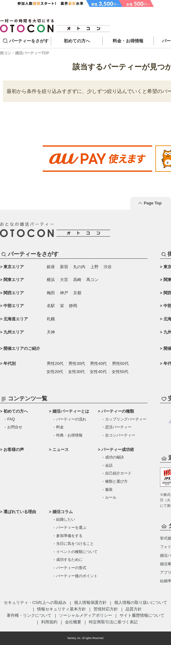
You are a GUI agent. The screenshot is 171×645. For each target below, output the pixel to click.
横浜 (51, 279)
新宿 (64, 266)
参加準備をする (69, 536)
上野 (94, 266)
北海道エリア (15, 319)
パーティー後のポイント (77, 576)
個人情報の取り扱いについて (140, 602)
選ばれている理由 (19, 511)
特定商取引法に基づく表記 (113, 622)
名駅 (51, 305)
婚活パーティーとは (70, 411)
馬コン (92, 279)
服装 (109, 489)
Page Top (153, 203)
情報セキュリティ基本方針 (61, 609)
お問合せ (14, 427)
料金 (60, 427)
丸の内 (79, 266)
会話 (109, 465)
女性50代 (120, 371)
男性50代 (120, 363)
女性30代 (76, 371)
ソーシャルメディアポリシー (85, 615)
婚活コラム (62, 511)
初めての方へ (15, 411)
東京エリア (13, 266)
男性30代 (76, 363)
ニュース (60, 449)
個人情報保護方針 (90, 602)
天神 (51, 332)
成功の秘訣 (114, 457)
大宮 (64, 279)
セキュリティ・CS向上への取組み (35, 602)
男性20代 (55, 363)
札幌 (51, 319)
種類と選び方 (116, 481)
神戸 (64, 292)
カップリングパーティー (126, 419)
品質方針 (134, 609)
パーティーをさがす (29, 40)
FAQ (11, 419)
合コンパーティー (120, 435)
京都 (77, 292)
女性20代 (54, 371)
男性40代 (98, 363)
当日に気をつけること (75, 543)
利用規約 (49, 622)
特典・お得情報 (69, 435)
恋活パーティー (118, 427)
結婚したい (65, 519)
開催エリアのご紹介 (21, 348)
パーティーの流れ (71, 419)
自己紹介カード (118, 473)
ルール (110, 497)
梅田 (51, 292)
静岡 (73, 305)
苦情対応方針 (106, 609)
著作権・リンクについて (29, 615)
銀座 (51, 266)
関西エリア (13, 292)
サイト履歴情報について (142, 615)
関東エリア (13, 279)
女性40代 (98, 371)
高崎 (77, 279)
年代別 (9, 363)
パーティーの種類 (117, 411)
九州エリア (13, 332)
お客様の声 (13, 449)
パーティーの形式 (71, 568)
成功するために (69, 559)
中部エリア (13, 305)
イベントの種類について (77, 552)
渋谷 (108, 266)
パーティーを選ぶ (71, 527)
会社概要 (73, 622)
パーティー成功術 (117, 449)
